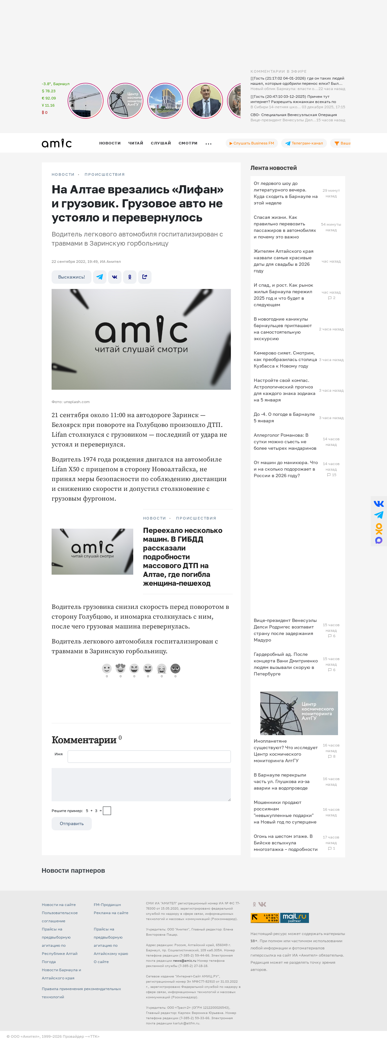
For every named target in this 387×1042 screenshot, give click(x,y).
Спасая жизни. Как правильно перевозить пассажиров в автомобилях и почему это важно (285, 226)
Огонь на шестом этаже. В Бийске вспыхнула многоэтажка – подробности (286, 842)
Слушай (161, 143)
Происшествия (105, 174)
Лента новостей (273, 167)
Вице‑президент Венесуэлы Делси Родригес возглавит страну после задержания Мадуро (285, 629)
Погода (49, 961)
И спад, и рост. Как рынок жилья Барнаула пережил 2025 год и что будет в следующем (283, 294)
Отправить (72, 823)
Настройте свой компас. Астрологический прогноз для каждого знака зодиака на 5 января (284, 389)
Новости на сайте (59, 904)
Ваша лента (348, 143)
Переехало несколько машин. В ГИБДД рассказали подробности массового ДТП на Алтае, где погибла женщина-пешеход (182, 556)
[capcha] (107, 811)
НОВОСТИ (63, 174)
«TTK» (94, 1036)
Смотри (188, 143)
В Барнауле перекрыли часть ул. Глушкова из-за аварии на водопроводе (282, 781)
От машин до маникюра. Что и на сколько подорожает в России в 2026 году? (286, 469)
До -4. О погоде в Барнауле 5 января (284, 417)
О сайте (101, 961)
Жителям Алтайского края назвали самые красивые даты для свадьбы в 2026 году (284, 260)
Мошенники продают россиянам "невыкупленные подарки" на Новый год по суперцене (285, 811)
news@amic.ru (184, 960)
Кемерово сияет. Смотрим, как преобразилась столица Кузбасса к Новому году (285, 359)
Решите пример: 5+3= (77, 810)
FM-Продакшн (107, 904)
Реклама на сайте (111, 912)
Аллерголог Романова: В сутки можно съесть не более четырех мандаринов (285, 441)
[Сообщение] (141, 784)
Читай (135, 143)
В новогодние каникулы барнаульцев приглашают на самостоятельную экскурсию (283, 328)
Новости (110, 143)
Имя (59, 753)
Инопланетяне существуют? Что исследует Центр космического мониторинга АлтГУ (286, 750)
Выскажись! (71, 276)
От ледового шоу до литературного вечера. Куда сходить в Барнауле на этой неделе (286, 192)
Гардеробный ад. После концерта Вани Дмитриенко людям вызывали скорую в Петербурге (286, 663)
